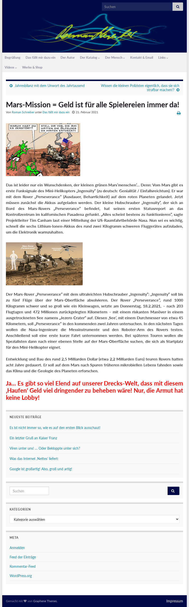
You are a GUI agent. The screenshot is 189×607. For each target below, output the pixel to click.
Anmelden (17, 548)
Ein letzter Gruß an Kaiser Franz (33, 438)
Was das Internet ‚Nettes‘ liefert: (34, 458)
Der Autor (68, 57)
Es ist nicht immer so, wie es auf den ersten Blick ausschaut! (55, 428)
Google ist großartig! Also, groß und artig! (41, 469)
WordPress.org (21, 576)
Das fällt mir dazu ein (40, 57)
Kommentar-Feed (23, 566)
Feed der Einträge (23, 557)
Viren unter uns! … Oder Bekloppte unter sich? (45, 448)
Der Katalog (90, 57)
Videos (11, 67)
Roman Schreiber (23, 112)
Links (163, 57)
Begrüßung (12, 57)
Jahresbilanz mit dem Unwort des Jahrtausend (50, 85)
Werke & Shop (32, 67)
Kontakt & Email (141, 57)
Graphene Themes (45, 601)
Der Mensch (115, 57)
